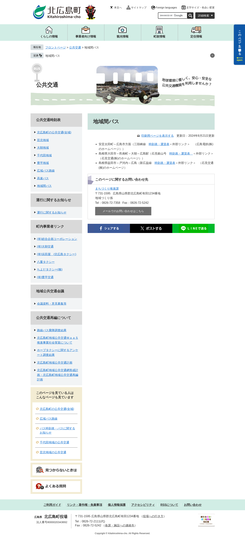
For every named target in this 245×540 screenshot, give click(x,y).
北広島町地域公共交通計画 (54, 362)
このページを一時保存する (239, 41)
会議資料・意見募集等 (51, 303)
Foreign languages (166, 7)
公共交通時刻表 (48, 120)
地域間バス (52, 55)
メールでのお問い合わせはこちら (123, 211)
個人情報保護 (117, 504)
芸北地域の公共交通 (53, 452)
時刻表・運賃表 (159, 144)
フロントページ (55, 47)
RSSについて (169, 504)
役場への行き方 (153, 516)
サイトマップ (139, 7)
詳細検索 (203, 15)
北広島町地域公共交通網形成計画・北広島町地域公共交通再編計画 (57, 375)
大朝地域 (43, 147)
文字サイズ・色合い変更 (200, 7)
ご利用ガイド (52, 504)
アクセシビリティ (143, 504)
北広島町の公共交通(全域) (54, 132)
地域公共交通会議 (50, 291)
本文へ (118, 7)
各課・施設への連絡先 (119, 525)
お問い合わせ (193, 504)
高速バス (43, 178)
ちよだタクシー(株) (50, 269)
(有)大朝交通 (45, 246)
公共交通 (75, 47)
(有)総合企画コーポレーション (57, 239)
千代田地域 (44, 155)
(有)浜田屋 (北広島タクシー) (56, 254)
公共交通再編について (53, 318)
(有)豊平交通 (45, 277)
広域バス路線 (46, 170)
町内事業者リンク (50, 226)
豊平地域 (43, 162)
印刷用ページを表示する (157, 135)
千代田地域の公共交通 (54, 442)
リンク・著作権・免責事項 (84, 504)
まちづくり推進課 (107, 188)
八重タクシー (46, 261)
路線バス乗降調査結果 (51, 330)
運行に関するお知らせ (53, 200)
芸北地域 (43, 140)
